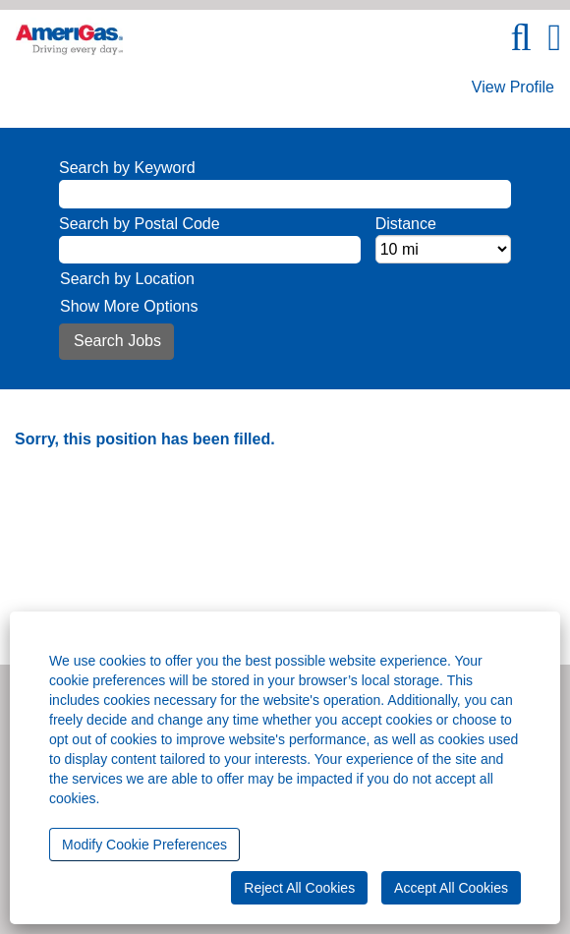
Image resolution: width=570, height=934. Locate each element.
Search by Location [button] (127, 278)
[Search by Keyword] (285, 194)
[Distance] (443, 249)
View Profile (513, 87)
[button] (555, 38)
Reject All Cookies (299, 888)
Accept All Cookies (451, 888)
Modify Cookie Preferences (144, 844)
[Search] (521, 38)
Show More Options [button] (129, 306)
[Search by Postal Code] (210, 250)
